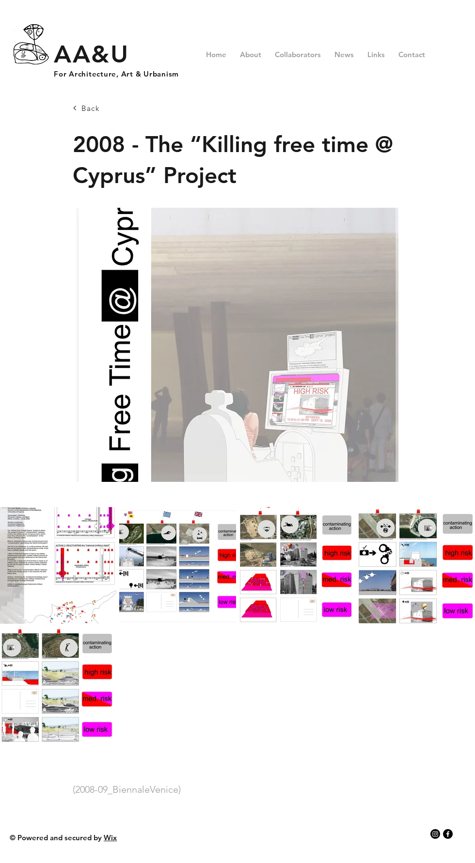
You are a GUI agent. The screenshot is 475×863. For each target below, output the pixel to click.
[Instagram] (435, 834)
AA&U (91, 54)
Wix (110, 837)
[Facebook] (448, 834)
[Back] (107, 108)
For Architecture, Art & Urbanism (116, 73)
